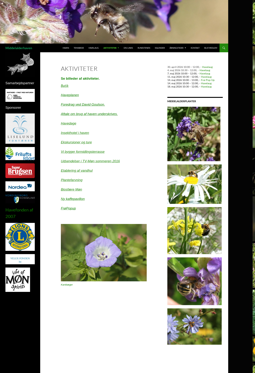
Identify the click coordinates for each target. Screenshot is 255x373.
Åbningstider (176, 48)
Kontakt (195, 48)
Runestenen (144, 48)
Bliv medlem (210, 48)
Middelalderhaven (18, 48)
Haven (66, 48)
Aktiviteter (109, 48)
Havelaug (94, 48)
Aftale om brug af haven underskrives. (89, 114)
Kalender (160, 48)
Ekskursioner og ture (76, 142)
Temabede (79, 48)
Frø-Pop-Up (208, 79)
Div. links (128, 48)
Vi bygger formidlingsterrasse (82, 152)
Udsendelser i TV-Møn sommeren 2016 (90, 161)
